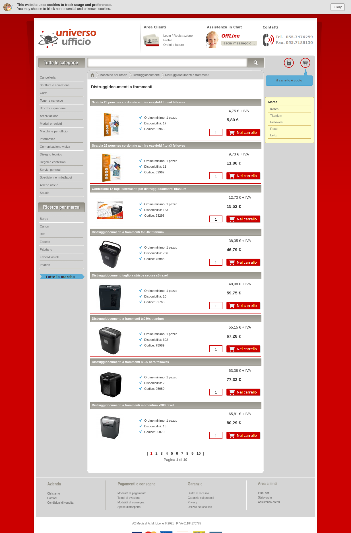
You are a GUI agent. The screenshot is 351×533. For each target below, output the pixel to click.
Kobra (274, 107)
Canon (44, 225)
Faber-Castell (49, 255)
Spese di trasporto (129, 505)
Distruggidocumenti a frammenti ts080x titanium (128, 317)
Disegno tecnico (51, 153)
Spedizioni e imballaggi (56, 176)
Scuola (44, 191)
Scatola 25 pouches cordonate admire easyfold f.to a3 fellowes (138, 144)
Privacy (192, 501)
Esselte (45, 240)
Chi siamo (53, 492)
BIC (42, 232)
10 (199, 452)
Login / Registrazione (178, 34)
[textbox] (176, 61)
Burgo (44, 217)
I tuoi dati (264, 491)
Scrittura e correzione (55, 83)
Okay (338, 5)
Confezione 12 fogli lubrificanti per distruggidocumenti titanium (139, 187)
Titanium (276, 114)
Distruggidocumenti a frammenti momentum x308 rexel (133, 403)
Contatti (52, 496)
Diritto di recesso (198, 491)
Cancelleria (47, 76)
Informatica (47, 137)
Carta (44, 91)
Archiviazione (49, 114)
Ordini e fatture (173, 43)
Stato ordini (265, 496)
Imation (45, 263)
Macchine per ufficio (54, 130)
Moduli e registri (51, 122)
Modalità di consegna (130, 501)
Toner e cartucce (51, 99)
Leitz (273, 134)
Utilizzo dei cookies (200, 505)
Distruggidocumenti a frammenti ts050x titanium (128, 230)
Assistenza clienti (269, 500)
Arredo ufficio (49, 183)
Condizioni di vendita (60, 501)
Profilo (167, 38)
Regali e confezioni (53, 160)
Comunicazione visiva (55, 145)
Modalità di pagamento (131, 491)
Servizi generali (50, 168)
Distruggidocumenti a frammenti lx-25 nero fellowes (130, 360)
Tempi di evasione (128, 496)
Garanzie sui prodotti (201, 496)
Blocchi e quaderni (53, 106)
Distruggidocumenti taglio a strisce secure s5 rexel (130, 274)
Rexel (274, 127)
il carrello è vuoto (289, 79)
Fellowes (276, 120)
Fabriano (46, 248)
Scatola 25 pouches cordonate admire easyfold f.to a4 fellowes (138, 100)
